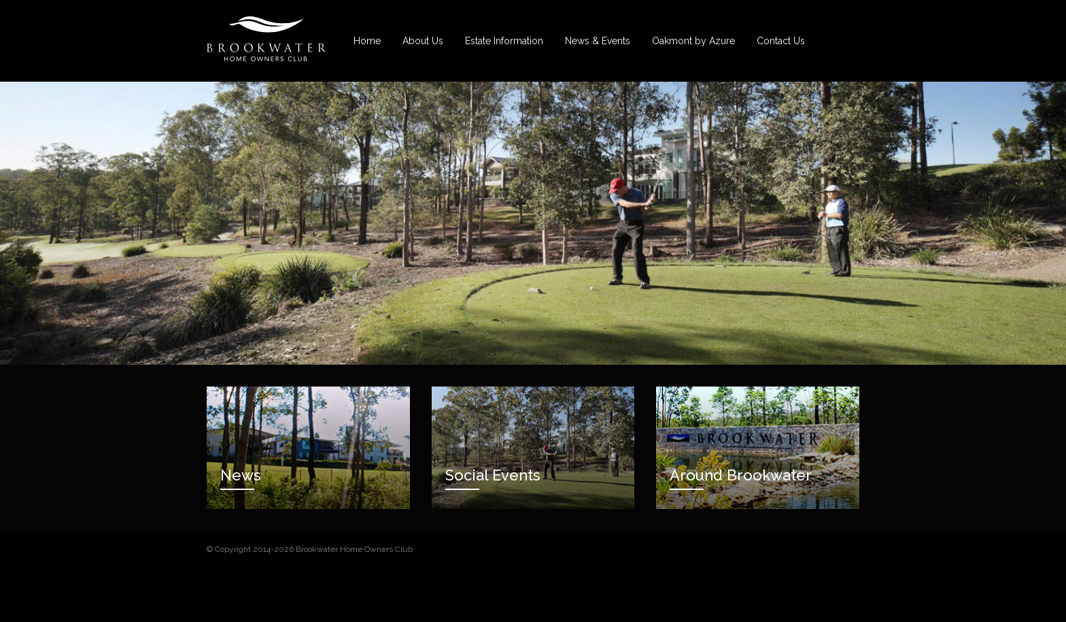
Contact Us (781, 40)
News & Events (597, 40)
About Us (422, 40)
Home (367, 40)
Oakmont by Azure (693, 40)
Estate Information (504, 40)
